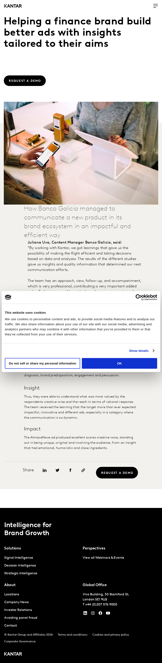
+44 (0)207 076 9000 (101, 604)
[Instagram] (92, 614)
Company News (16, 602)
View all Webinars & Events (103, 558)
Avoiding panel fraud (20, 618)
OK (119, 363)
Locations (11, 594)
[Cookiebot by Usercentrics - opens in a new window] (138, 297)
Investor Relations (18, 610)
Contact (10, 625)
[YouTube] (85, 614)
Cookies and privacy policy (110, 634)
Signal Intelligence (18, 558)
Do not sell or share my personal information (42, 363)
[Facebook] (100, 614)
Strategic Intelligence (20, 573)
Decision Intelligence (20, 565)
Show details (139, 350)
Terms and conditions (72, 634)
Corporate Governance (20, 641)
